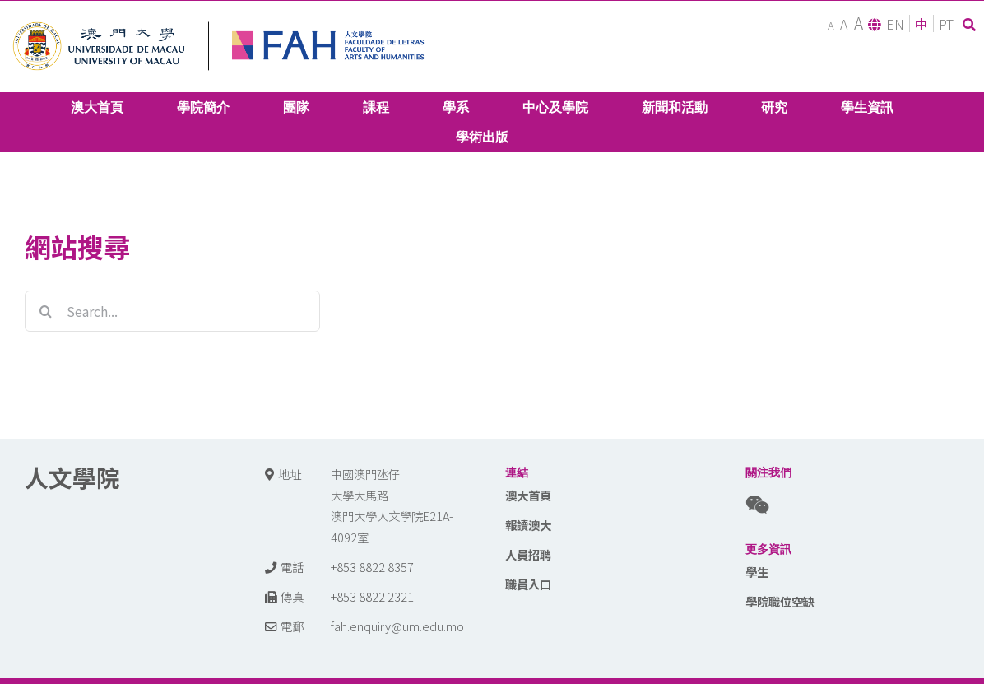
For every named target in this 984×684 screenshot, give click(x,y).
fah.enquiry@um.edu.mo (397, 626)
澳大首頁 (528, 495)
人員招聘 (528, 554)
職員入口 (528, 584)
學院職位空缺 (780, 601)
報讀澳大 (528, 524)
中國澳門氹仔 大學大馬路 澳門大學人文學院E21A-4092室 (392, 506)
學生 (756, 571)
